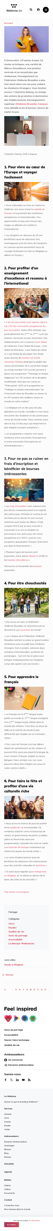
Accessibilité (15, 939)
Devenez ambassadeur (19, 1065)
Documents (9, 1193)
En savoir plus (34, 1221)
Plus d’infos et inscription (16, 891)
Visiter (7, 1129)
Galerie (7, 1185)
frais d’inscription (18, 506)
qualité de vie (16, 827)
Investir (7, 1121)
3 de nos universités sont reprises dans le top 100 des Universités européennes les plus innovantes (25, 326)
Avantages (9, 1145)
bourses (38, 566)
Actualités (9, 1164)
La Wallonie (10, 1096)
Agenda (8, 1172)
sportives (40, 865)
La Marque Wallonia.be (21, 943)
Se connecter (13, 1059)
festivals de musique (18, 847)
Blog (6, 1153)
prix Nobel (41, 342)
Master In (33, 556)
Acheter (7, 1114)
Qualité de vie (16, 931)
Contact (8, 1200)
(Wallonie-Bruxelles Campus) (31, 103)
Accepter (11, 1224)
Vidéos (7, 1189)
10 (34, 989)
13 (45, 989)
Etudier (12, 927)
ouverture (25, 629)
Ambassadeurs (11, 1136)
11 (38, 989)
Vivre (11, 923)
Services (8, 1108)
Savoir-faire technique (16, 1040)
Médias (7, 1180)
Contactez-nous (11, 1205)
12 (42, 989)
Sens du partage (18, 935)
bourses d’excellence (17, 559)
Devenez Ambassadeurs (15, 1141)
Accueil (8, 23)
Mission (7, 1149)
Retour (8, 974)
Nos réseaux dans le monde (17, 1209)
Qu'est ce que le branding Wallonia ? (21, 1102)
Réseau (7, 1157)
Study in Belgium (13, 964)
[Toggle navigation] (46, 10)
